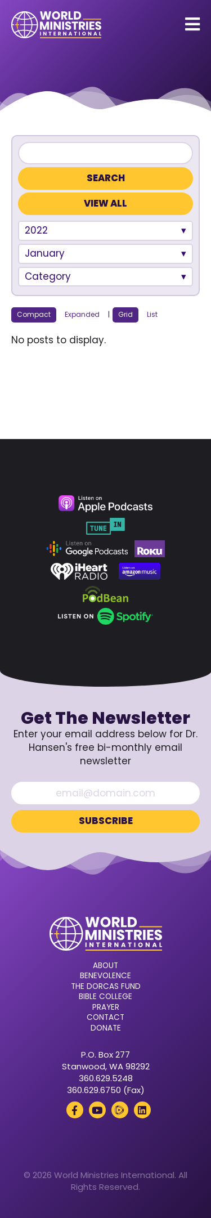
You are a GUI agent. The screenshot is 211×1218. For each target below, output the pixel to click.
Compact (34, 314)
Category (48, 276)
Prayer (105, 1007)
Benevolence (105, 976)
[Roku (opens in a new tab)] (149, 548)
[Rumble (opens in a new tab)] (119, 1109)
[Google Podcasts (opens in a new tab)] (87, 548)
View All (105, 203)
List (152, 314)
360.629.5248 (106, 1078)
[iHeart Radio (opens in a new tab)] (79, 571)
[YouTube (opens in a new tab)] (97, 1109)
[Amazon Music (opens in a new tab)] (139, 571)
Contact (105, 1018)
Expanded (82, 314)
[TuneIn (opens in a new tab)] (105, 526)
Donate (106, 1028)
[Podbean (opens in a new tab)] (105, 593)
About (105, 966)
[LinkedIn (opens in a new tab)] (142, 1109)
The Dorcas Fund (106, 987)
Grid (125, 314)
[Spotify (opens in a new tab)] (105, 616)
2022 (36, 230)
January (45, 253)
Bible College (105, 997)
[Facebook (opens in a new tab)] (74, 1109)
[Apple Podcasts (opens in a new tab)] (105, 503)
